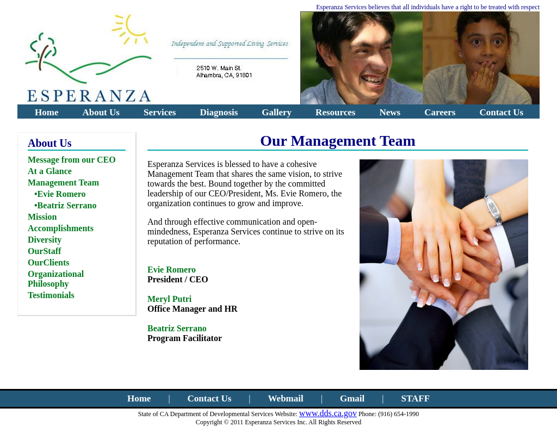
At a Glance (50, 171)
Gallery (277, 112)
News (389, 112)
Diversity (44, 239)
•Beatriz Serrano (65, 205)
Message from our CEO (72, 159)
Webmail (286, 398)
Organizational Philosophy (56, 278)
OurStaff (44, 251)
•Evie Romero (60, 194)
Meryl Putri (169, 299)
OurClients (48, 262)
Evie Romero (171, 269)
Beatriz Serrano (177, 328)
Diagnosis (219, 112)
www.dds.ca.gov (328, 413)
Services (160, 112)
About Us (101, 112)
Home (46, 112)
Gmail (352, 398)
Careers (439, 112)
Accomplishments (61, 228)
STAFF (415, 398)
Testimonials (51, 295)
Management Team (63, 182)
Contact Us (501, 112)
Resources (335, 112)
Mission (42, 216)
